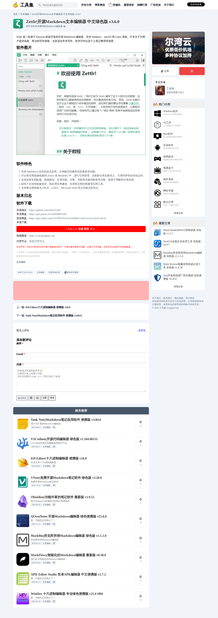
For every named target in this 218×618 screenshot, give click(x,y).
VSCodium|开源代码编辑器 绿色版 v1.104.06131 (64, 443)
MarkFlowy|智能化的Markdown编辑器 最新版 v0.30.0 (68, 559)
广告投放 (155, 5)
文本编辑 (24, 14)
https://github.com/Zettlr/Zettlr (45, 210)
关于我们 (169, 5)
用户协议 (190, 298)
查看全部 (178, 213)
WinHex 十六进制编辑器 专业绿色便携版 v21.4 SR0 (67, 597)
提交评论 (22, 402)
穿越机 (114, 4)
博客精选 (100, 5)
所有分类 (86, 5)
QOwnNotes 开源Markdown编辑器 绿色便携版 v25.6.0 (69, 520)
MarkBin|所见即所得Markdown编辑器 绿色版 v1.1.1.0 (68, 539)
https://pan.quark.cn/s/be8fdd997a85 (48, 214)
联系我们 (167, 298)
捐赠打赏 (142, 5)
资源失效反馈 (54, 272)
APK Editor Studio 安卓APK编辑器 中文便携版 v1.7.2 (68, 578)
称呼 (19, 343)
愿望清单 (129, 5)
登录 (86, 229)
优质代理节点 (37, 241)
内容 (19, 364)
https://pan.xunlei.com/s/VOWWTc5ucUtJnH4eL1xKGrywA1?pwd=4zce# (67, 218)
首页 (15, 14)
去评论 (142, 330)
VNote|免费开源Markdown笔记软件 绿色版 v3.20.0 (66, 481)
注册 (80, 229)
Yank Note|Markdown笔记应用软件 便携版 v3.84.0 (66, 423)
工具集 (162, 308)
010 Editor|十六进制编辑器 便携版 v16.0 (59, 462)
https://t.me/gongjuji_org (42, 235)
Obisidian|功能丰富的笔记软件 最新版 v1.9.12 (62, 501)
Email (19, 354)
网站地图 (178, 298)
